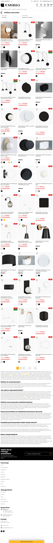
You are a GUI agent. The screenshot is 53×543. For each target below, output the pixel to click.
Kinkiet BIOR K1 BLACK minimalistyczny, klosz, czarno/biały (9, 184)
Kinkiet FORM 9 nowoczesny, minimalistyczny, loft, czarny (24, 98)
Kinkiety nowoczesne (22, 9)
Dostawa (3, 504)
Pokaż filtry (4, 17)
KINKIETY (14, 9)
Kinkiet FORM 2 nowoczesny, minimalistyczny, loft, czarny (42, 127)
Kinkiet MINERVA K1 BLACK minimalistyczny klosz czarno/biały (26, 69)
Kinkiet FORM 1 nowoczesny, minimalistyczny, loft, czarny (42, 213)
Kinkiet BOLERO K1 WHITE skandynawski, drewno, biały (7, 242)
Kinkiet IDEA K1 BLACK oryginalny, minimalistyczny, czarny (25, 184)
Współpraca (3, 469)
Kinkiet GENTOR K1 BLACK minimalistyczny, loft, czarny (7, 297)
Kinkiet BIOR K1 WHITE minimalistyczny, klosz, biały (44, 355)
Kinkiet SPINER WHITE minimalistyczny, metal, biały (44, 40)
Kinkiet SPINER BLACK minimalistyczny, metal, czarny (9, 69)
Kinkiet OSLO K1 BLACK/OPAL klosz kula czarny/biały (8, 127)
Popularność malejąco (27, 17)
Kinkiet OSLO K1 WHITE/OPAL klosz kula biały (44, 184)
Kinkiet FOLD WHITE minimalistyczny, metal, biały (26, 270)
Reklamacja (3, 499)
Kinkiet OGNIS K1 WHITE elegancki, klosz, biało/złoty (8, 355)
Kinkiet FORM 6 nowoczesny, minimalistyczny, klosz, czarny (24, 355)
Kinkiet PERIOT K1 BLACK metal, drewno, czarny (42, 242)
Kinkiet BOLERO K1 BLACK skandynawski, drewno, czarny (25, 242)
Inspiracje (3, 474)
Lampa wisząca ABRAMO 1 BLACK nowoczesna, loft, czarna (25, 40)
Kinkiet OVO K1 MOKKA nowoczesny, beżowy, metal (9, 155)
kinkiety (10, 375)
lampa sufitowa (25, 374)
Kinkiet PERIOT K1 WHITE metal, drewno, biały (24, 326)
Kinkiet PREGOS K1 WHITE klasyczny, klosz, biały (43, 297)
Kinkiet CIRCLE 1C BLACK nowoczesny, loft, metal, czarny (26, 155)
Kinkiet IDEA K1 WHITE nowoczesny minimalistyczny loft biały (43, 270)
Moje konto (3, 492)
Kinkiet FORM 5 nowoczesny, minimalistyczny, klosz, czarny (24, 297)
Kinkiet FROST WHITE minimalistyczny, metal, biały (44, 155)
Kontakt (2, 481)
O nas (2, 465)
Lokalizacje (3, 486)
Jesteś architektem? (5, 1)
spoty (25, 396)
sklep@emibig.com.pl (47, 1)
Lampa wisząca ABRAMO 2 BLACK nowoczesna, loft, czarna (43, 69)
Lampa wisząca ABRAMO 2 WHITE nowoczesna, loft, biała (8, 326)
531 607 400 (36, 1)
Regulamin (3, 476)
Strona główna (4, 9)
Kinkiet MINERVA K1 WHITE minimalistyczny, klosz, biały (7, 40)
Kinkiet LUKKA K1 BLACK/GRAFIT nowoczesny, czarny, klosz (7, 213)
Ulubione (3, 494)
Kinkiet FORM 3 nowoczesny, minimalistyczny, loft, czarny (42, 326)
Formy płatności (4, 501)
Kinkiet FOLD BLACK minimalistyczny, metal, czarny (8, 270)
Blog (2, 484)
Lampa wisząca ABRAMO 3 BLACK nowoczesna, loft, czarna (8, 98)
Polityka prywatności (5, 479)
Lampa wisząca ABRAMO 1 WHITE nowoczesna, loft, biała (25, 213)
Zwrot (2, 497)
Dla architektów (4, 467)
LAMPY (9, 9)
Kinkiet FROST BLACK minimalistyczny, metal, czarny (44, 98)
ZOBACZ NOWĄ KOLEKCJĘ (26, 541)
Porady (2, 472)
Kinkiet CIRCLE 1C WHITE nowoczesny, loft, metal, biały (26, 127)
